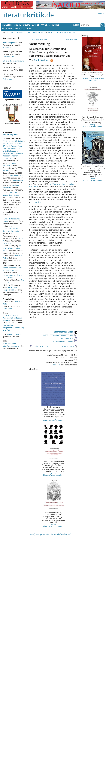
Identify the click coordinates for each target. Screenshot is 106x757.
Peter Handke (17, 180)
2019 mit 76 (7, 243)
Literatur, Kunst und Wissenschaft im (12, 317)
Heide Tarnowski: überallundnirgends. (11, 229)
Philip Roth (19, 141)
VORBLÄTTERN (70, 39)
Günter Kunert (8, 141)
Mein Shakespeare (10, 151)
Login (28, 28)
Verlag (101, 13)
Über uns (18, 28)
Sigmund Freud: (13, 327)
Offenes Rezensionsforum (13, 61)
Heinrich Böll (8, 143)
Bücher (35, 25)
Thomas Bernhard (10, 164)
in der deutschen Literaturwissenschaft (11, 344)
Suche (76, 25)
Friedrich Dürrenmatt (10, 157)
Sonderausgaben (10, 134)
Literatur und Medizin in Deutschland (12, 276)
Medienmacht (8, 56)
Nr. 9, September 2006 (37, 32)
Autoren (45, 25)
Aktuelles (7, 25)
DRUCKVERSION (68, 338)
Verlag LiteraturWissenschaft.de (53, 419)
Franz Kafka (7, 308)
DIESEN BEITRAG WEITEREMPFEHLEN (60, 335)
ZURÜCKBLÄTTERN (38, 39)
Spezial (26, 25)
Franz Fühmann (16, 175)
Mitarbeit (7, 28)
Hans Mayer (8, 47)
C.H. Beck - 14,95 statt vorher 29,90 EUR (93, 79)
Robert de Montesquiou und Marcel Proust (12, 269)
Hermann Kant (9, 153)
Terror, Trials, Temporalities (10, 288)
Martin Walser (11, 146)
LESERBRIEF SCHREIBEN (65, 332)
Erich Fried (7, 170)
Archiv (17, 25)
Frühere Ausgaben (18, 32)
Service (55, 25)
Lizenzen (56, 365)
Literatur (37, 202)
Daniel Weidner (42, 60)
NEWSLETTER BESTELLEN (65, 341)
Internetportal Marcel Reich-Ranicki (11, 193)
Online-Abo (7, 79)
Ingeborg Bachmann (11, 186)
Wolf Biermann (14, 148)
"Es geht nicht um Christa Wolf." (12, 248)
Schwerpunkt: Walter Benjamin (61, 32)
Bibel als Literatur (14, 334)
